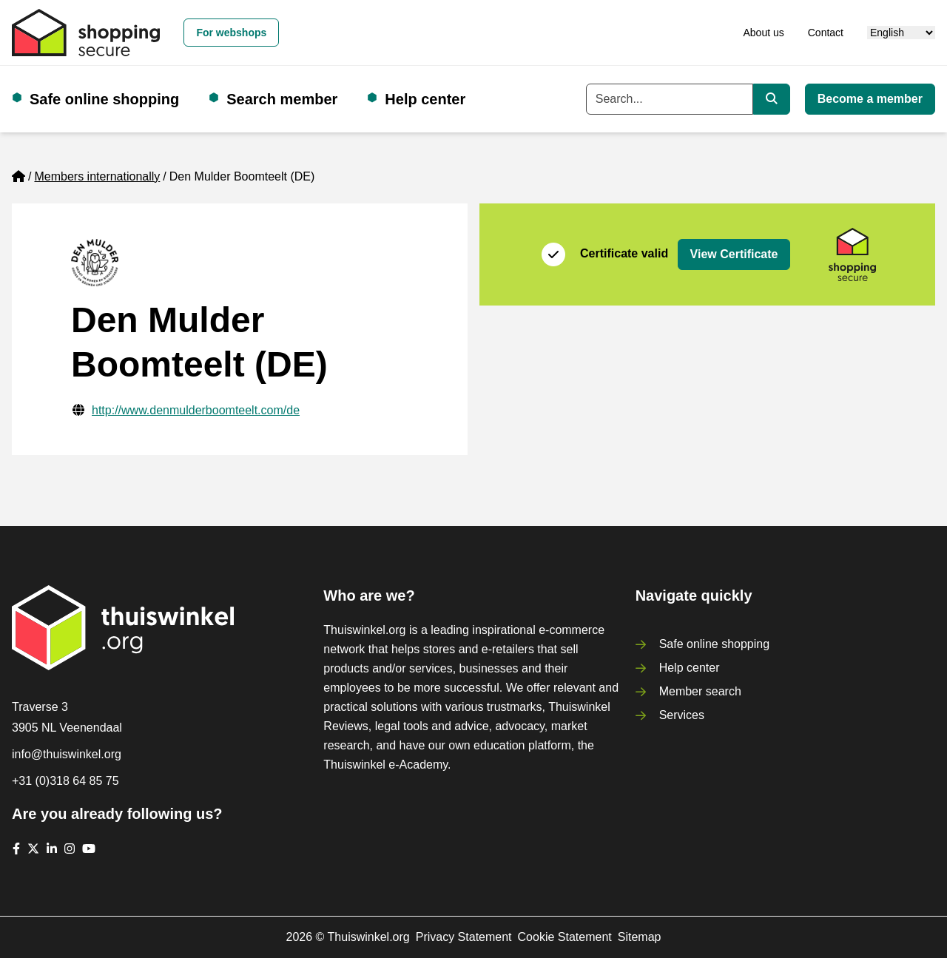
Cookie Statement (565, 937)
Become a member (870, 98)
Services (681, 715)
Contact (825, 32)
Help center (425, 99)
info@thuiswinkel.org (66, 754)
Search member (281, 99)
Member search (700, 691)
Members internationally (97, 176)
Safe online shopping (104, 99)
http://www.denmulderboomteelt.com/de (196, 410)
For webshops (231, 32)
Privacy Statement (464, 937)
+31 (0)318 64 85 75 (65, 781)
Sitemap (639, 937)
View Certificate (734, 254)
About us (763, 32)
